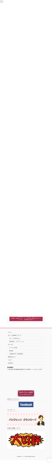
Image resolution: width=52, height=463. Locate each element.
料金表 (11, 351)
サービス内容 (13, 347)
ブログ (10, 360)
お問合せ (10, 363)
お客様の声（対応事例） (16, 354)
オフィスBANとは (14, 338)
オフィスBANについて (14, 335)
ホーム (10, 332)
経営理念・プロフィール (16, 341)
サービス (10, 344)
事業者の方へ (12, 357)
